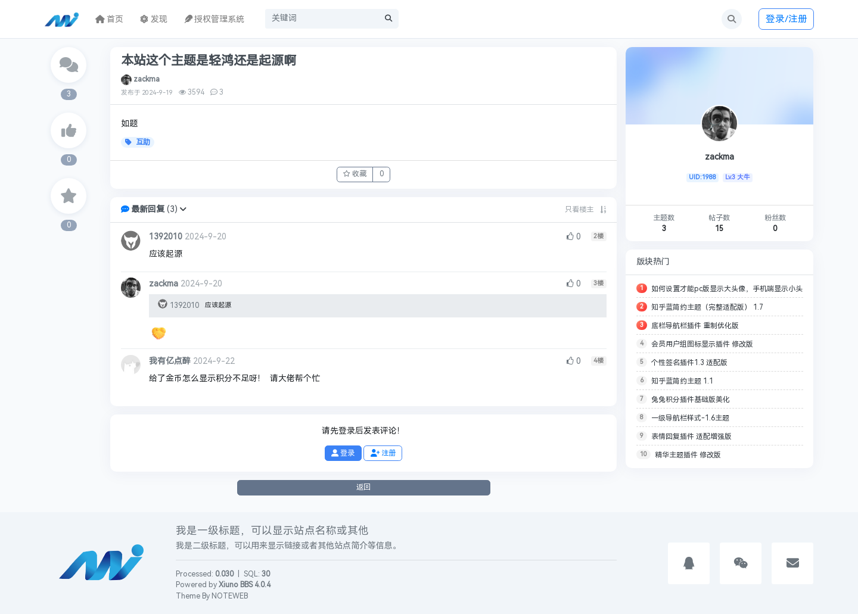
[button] (182, 209)
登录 (343, 453)
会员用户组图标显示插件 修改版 (702, 344)
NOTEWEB (230, 596)
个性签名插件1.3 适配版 (689, 363)
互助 (137, 142)
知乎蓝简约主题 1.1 (682, 381)
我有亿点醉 (170, 361)
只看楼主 (579, 209)
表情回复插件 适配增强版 (691, 436)
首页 (109, 19)
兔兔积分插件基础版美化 (690, 399)
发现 (153, 19)
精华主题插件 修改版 (688, 455)
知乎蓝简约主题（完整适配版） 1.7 (707, 307)
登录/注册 (786, 19)
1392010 (165, 236)
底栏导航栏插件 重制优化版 (695, 326)
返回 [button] (363, 487)
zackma (146, 79)
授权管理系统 (214, 19)
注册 (383, 453)
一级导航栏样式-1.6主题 (690, 418)
